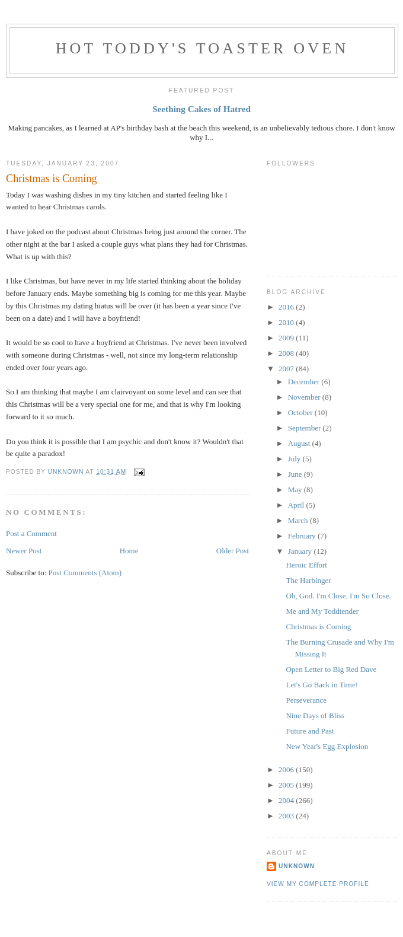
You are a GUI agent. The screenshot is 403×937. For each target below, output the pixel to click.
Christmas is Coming (318, 626)
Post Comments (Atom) (85, 572)
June (296, 474)
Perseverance (306, 700)
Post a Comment (31, 533)
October (301, 412)
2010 (287, 322)
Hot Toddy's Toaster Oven (202, 48)
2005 (287, 784)
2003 (287, 815)
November (305, 397)
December (305, 381)
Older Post (232, 550)
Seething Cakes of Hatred (201, 109)
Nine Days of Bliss (315, 715)
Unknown (297, 866)
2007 (287, 368)
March (299, 520)
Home (129, 550)
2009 (287, 337)
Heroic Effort (306, 564)
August (300, 443)
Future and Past (310, 730)
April (297, 505)
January (301, 551)
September (305, 427)
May (296, 489)
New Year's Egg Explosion (327, 746)
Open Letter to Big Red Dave (331, 669)
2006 (287, 769)
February (303, 535)
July (295, 458)
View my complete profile (318, 884)
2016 (287, 306)
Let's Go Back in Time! (322, 684)
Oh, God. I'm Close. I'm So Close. (338, 595)
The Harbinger (308, 580)
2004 (287, 800)
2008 (287, 353)
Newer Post (23, 550)
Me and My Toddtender (322, 611)
